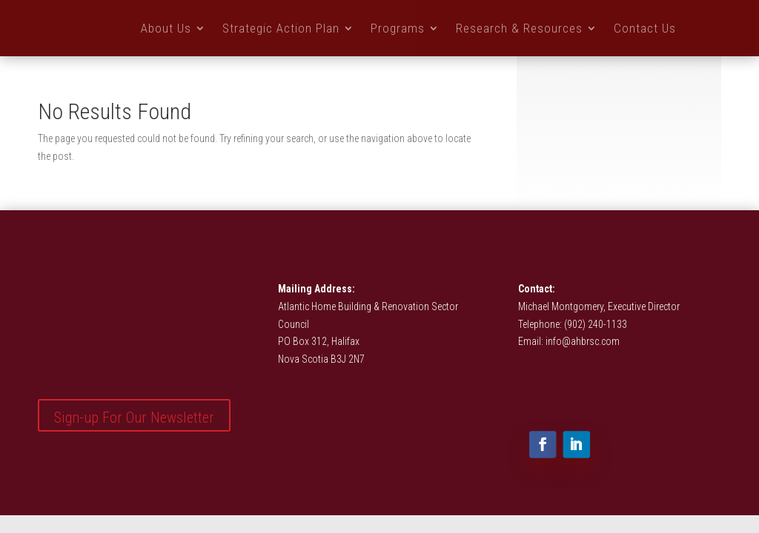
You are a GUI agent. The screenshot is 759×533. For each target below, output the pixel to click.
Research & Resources (519, 28)
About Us (166, 28)
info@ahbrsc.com (583, 341)
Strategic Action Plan (280, 28)
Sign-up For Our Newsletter (134, 417)
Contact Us (645, 28)
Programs (398, 28)
